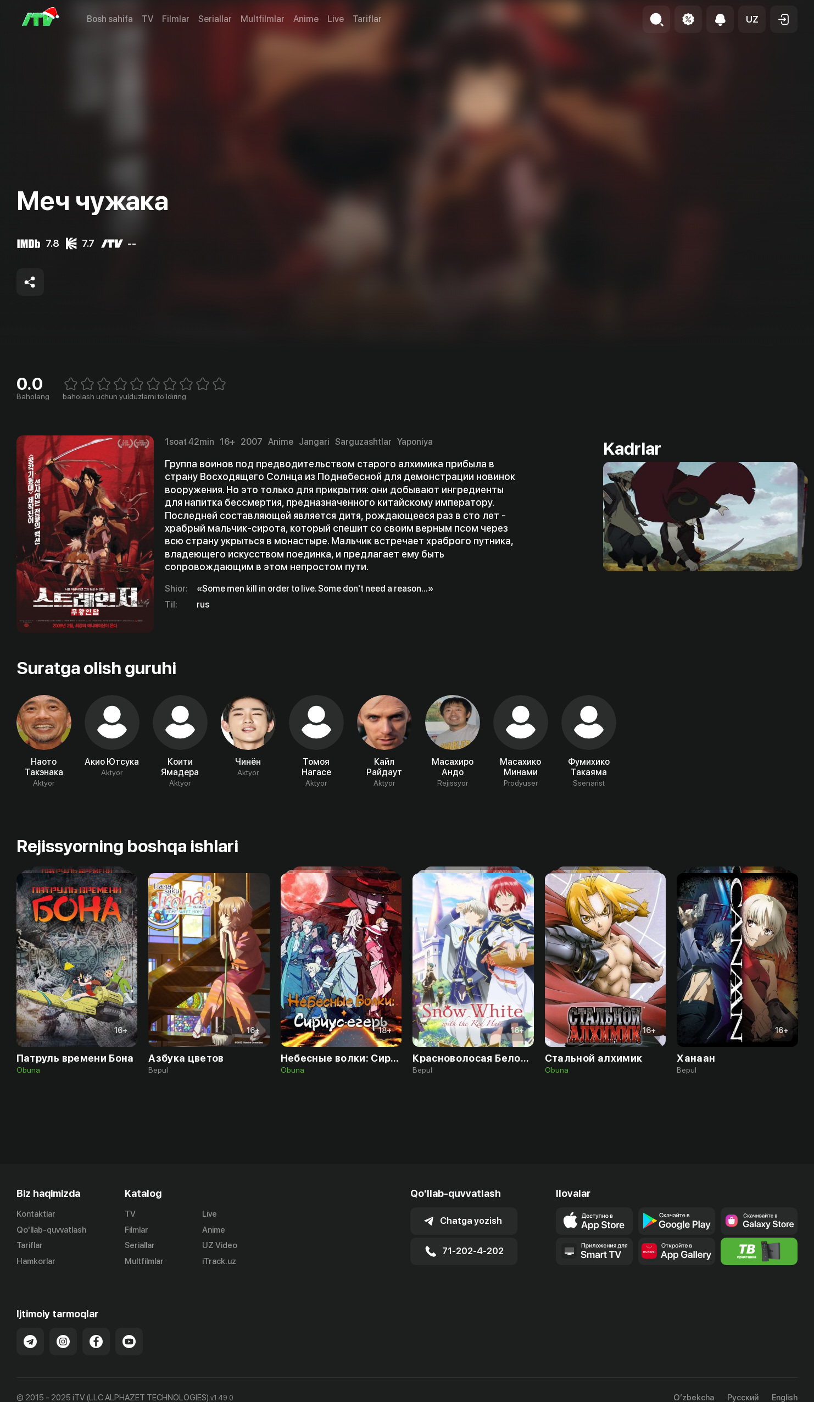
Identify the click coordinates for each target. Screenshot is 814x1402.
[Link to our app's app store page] (594, 1221)
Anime (306, 19)
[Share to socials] (30, 282)
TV (147, 19)
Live (335, 19)
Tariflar (367, 19)
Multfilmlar (263, 19)
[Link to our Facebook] (96, 1341)
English (785, 1398)
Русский (743, 1398)
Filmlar (175, 19)
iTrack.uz (219, 1261)
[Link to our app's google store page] (676, 1221)
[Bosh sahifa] (40, 19)
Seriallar (215, 19)
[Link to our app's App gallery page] (676, 1251)
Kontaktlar (35, 1214)
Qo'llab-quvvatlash (51, 1230)
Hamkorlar (35, 1261)
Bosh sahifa (110, 19)
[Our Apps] (594, 1251)
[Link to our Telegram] (30, 1341)
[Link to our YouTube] (129, 1341)
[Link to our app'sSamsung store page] (759, 1221)
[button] (752, 19)
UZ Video (219, 1245)
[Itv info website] (759, 1251)
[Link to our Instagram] (63, 1341)
